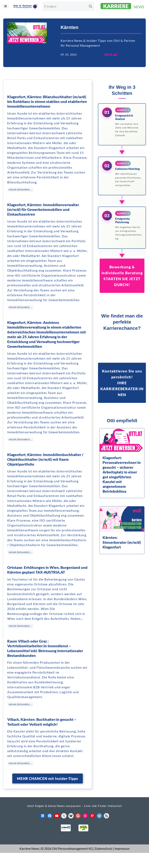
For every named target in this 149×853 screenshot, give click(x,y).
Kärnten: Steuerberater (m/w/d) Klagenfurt (122, 542)
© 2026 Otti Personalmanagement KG (67, 849)
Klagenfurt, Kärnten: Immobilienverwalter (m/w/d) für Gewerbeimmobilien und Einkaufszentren (43, 210)
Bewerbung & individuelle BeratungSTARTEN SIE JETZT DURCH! (122, 276)
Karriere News (29, 849)
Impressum (122, 849)
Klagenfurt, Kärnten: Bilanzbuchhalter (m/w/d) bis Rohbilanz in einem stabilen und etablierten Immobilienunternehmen (47, 102)
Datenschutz (103, 849)
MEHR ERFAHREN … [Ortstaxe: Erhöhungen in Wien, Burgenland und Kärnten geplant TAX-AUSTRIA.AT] (20, 626)
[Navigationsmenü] (5, 6)
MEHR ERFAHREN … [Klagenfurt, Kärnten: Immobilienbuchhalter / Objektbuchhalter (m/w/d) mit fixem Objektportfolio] (20, 552)
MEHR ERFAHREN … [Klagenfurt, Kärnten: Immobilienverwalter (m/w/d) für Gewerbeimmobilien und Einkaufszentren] (20, 307)
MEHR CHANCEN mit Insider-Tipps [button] (47, 779)
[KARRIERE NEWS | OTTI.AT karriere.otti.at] (123, 6)
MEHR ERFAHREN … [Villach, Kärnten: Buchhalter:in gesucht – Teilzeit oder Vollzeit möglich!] (20, 763)
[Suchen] (64, 6)
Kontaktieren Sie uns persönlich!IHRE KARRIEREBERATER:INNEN (122, 383)
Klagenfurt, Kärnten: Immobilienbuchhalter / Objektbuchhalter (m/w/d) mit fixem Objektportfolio (45, 460)
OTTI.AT (111, 55)
